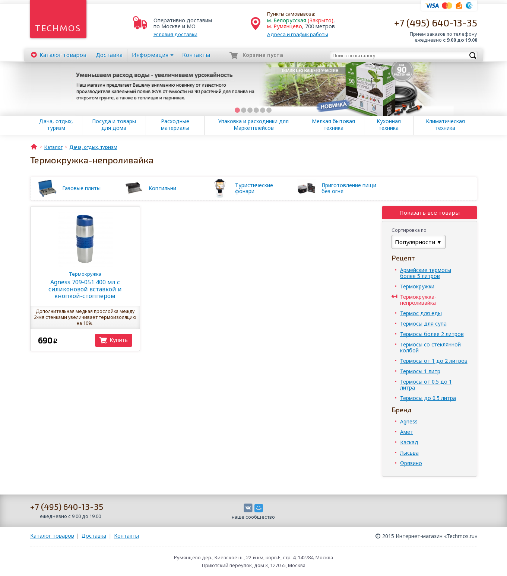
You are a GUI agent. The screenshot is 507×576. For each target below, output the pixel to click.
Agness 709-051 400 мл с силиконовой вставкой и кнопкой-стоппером (85, 285)
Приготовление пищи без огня (348, 188)
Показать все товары (429, 212)
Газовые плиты (81, 188)
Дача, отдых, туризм (56, 125)
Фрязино (411, 463)
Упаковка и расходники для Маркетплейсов (253, 125)
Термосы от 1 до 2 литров (434, 360)
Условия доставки (175, 34)
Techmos (58, 28)
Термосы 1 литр (420, 371)
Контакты (196, 54)
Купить (119, 340)
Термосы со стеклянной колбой (430, 347)
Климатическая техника (445, 125)
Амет (406, 431)
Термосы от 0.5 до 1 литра (426, 384)
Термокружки (417, 286)
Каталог (62, 54)
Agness (409, 421)
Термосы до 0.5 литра (428, 397)
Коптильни (162, 188)
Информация (150, 54)
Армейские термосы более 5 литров (425, 272)
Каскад (409, 442)
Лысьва (409, 452)
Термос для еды (421, 313)
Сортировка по (409, 230)
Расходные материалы (175, 125)
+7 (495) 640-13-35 (435, 22)
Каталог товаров (52, 535)
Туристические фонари (254, 188)
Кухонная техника (389, 125)
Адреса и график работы (297, 34)
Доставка (109, 54)
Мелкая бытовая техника (333, 125)
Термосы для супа (423, 323)
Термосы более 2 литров (432, 333)
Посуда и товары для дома (114, 125)
